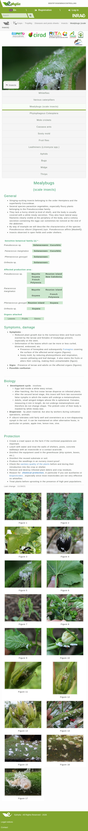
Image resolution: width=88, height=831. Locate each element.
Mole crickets (44, 120)
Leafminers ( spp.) (44, 147)
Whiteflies (44, 93)
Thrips (43, 174)
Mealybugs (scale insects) (44, 106)
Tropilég (28, 23)
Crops (17, 23)
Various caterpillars (44, 100)
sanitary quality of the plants (35, 464)
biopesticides (16, 475)
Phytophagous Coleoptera (44, 113)
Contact (4, 827)
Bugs (44, 160)
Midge (44, 167)
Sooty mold (44, 133)
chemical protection (33, 473)
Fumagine (68, 349)
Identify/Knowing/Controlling (62, 3)
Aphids (44, 154)
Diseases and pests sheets (47, 23)
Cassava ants (44, 127)
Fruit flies (44, 140)
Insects (64, 23)
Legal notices (7, 822)
